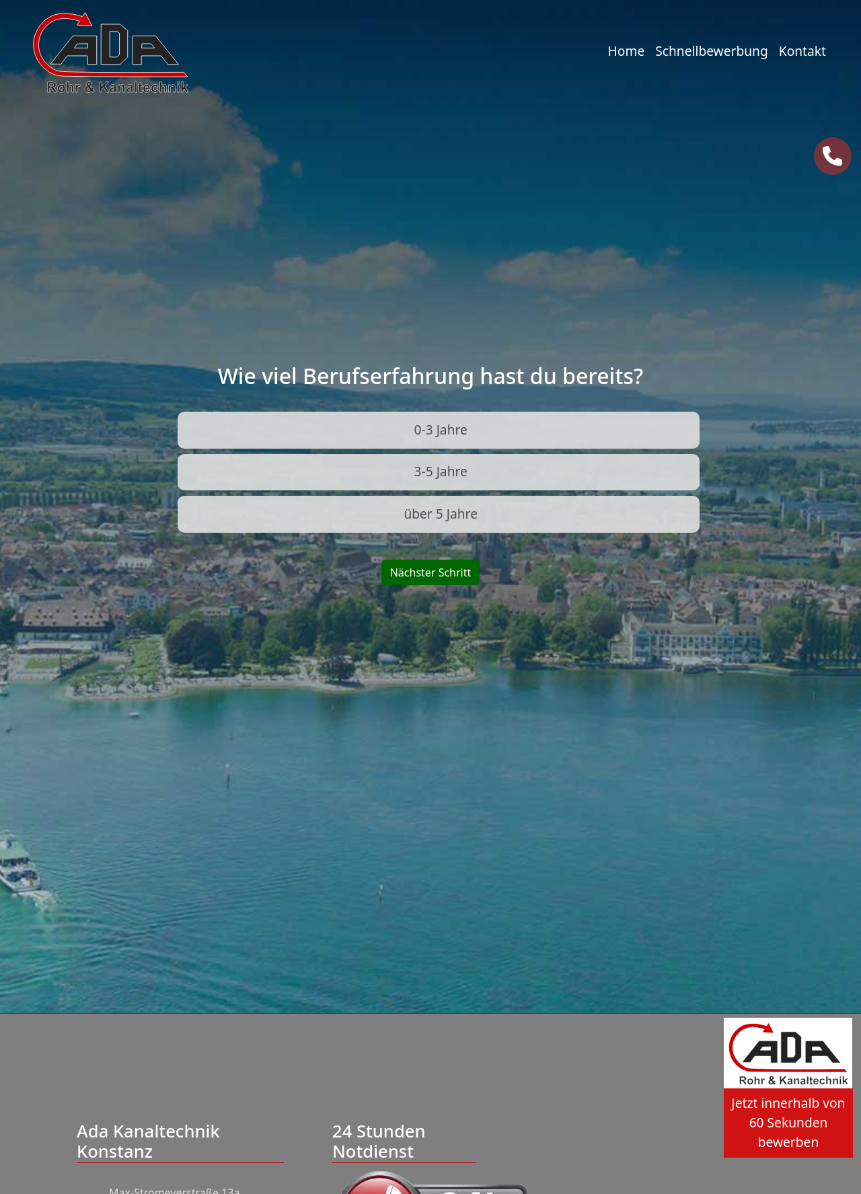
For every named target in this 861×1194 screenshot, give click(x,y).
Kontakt (802, 51)
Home (626, 51)
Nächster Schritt (431, 572)
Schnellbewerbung (711, 51)
